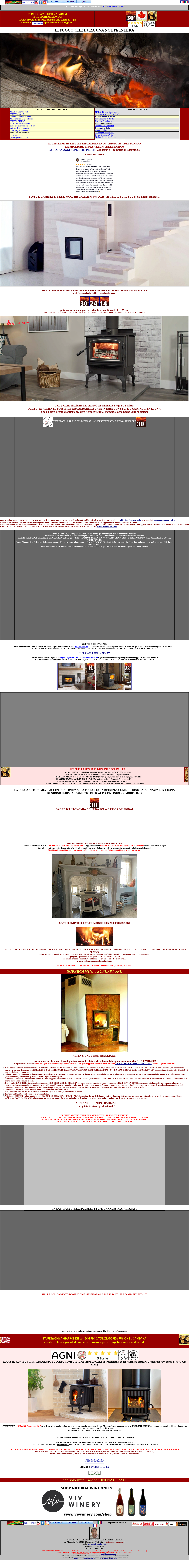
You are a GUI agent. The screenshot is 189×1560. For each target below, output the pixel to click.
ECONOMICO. (81, 647)
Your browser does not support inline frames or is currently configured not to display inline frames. (94, 7)
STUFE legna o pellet (100, 1467)
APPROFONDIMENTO (107, 527)
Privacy (76, 1558)
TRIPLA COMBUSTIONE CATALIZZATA (133, 1064)
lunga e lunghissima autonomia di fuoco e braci (78, 657)
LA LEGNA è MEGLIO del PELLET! (94, 653)
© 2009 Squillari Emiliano (108, 1558)
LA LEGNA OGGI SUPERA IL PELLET (72, 149)
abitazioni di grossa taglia (130, 520)
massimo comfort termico (164, 520)
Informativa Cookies (90, 1558)
